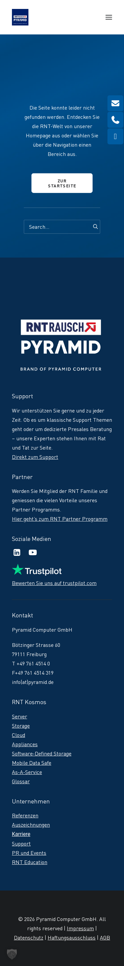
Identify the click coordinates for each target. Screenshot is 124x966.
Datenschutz (28, 937)
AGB (105, 937)
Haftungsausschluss (72, 937)
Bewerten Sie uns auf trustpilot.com (54, 583)
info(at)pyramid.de (33, 682)
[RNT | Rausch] (20, 17)
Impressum (80, 928)
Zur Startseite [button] (62, 183)
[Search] (62, 227)
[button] (109, 17)
